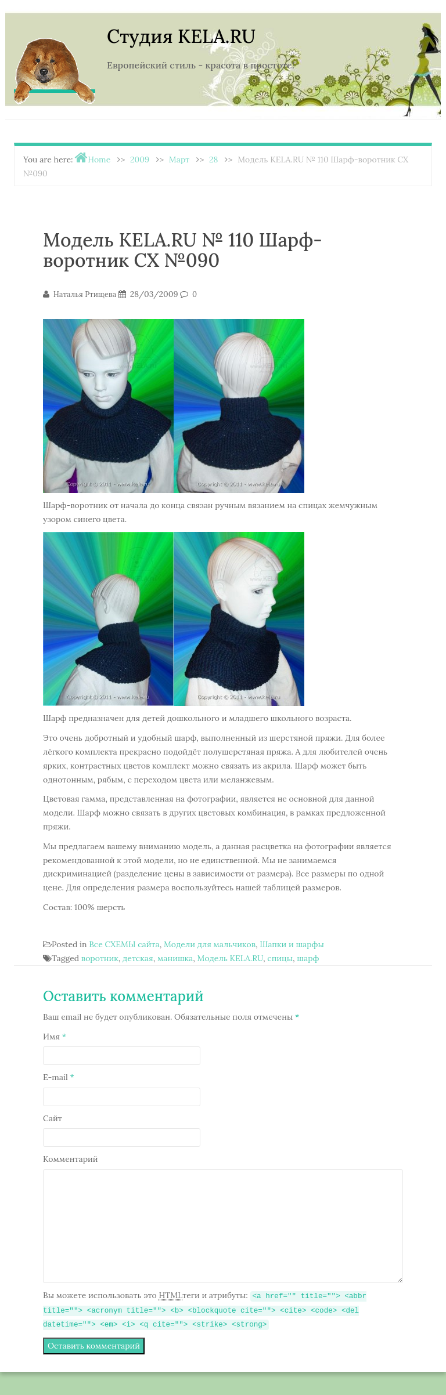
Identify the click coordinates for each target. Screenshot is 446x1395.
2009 (139, 159)
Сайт (52, 1118)
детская (138, 958)
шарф (308, 958)
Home (99, 159)
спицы (280, 958)
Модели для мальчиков (210, 944)
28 (213, 159)
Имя (54, 1036)
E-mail (58, 1077)
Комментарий (70, 1159)
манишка (175, 958)
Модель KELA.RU (230, 958)
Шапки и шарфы (292, 944)
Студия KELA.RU (181, 36)
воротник (99, 958)
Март (179, 159)
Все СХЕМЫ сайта (124, 944)
